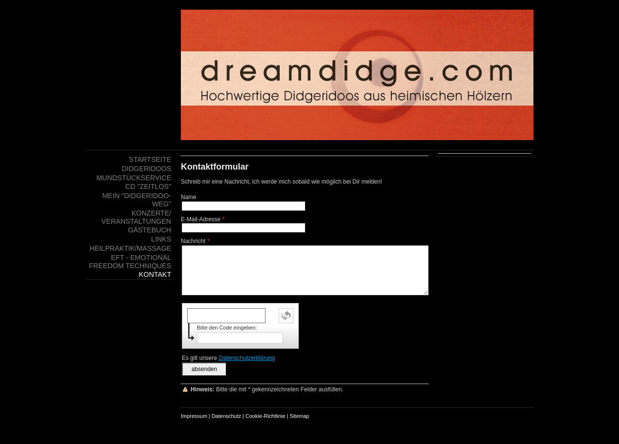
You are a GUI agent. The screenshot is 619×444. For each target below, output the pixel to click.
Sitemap (299, 416)
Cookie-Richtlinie (266, 416)
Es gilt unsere (228, 358)
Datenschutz (226, 416)
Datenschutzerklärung (247, 358)
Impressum (194, 416)
